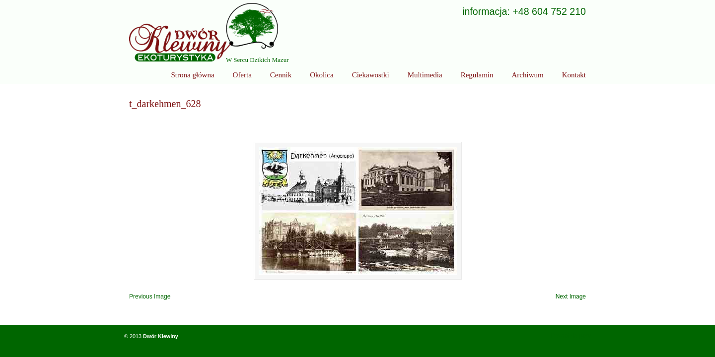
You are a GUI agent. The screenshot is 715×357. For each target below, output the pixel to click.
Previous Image (149, 296)
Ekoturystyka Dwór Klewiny (203, 32)
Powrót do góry (571, 335)
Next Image (571, 296)
